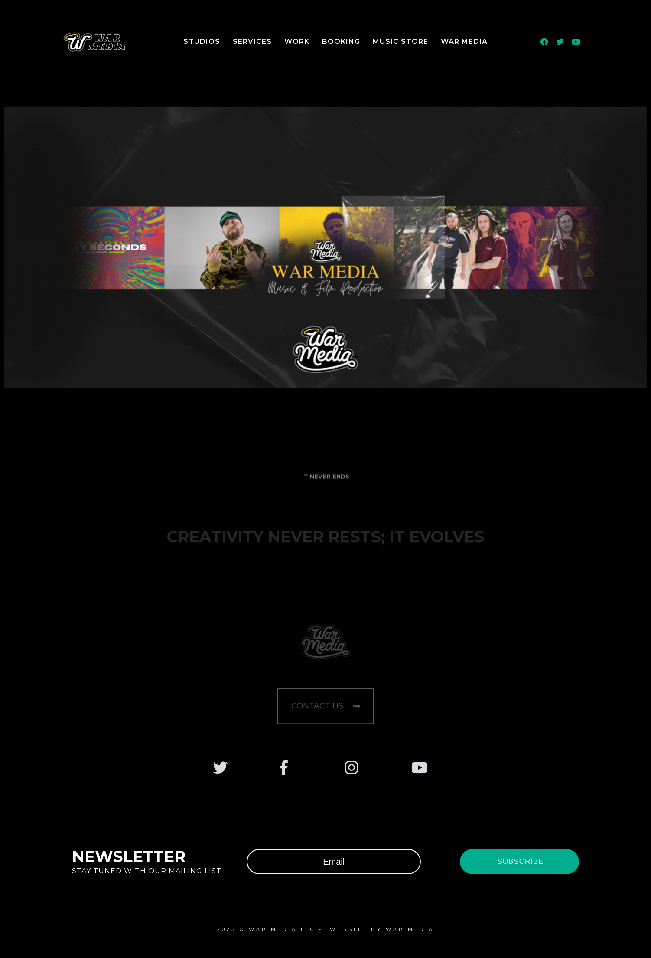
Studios (201, 41)
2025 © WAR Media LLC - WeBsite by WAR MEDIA (325, 929)
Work (296, 41)
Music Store (400, 41)
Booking (341, 41)
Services (252, 41)
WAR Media (464, 41)
